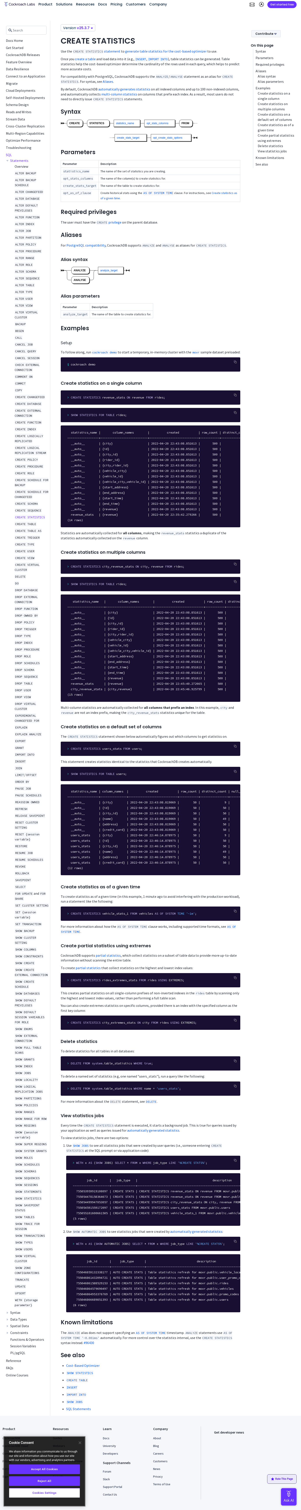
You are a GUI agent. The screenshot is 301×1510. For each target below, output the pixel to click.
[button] (252, 4)
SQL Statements (78, 1409)
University (109, 1446)
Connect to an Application (25, 76)
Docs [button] (102, 4)
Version (78, 27)
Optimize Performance (23, 140)
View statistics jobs (272, 151)
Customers (160, 1461)
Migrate (12, 83)
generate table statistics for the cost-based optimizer (166, 51)
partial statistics (108, 955)
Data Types (18, 1319)
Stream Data (15, 119)
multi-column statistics (119, 94)
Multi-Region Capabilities (25, 133)
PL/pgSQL (17, 1353)
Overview (21, 166)
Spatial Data (19, 1326)
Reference (13, 1360)
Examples (263, 88)
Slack (106, 1479)
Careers (158, 1453)
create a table (85, 59)
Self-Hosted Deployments (25, 97)
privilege (114, 222)
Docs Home (14, 40)
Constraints (19, 1332)
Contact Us (110, 1494)
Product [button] (45, 4)
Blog (156, 1446)
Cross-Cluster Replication (25, 126)
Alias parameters (271, 81)
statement (112, 51)
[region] (44, 1471)
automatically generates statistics (124, 89)
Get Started (14, 48)
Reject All (44, 1481)
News (156, 1469)
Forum (107, 1471)
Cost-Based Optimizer (83, 1365)
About (157, 1438)
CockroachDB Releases (23, 55)
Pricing (116, 4)
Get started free (282, 4)
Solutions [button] (64, 4)
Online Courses (17, 1375)
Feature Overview (19, 62)
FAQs (9, 1368)
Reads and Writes (18, 112)
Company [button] (158, 4)
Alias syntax (267, 76)
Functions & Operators (27, 1339)
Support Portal (112, 1487)
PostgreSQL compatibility (86, 245)
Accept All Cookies (44, 1469)
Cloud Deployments (20, 90)
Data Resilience (17, 69)
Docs (106, 1438)
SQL (9, 155)
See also (262, 164)
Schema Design (17, 104)
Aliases (108, 81)
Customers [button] (136, 4)
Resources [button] (85, 4)
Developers (110, 1453)
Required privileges (270, 64)
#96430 (89, 1343)
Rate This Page (282, 1479)
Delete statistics (270, 146)
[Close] (80, 1443)
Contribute (266, 34)
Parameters (264, 58)
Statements (19, 160)
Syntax (15, 1312)
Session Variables (23, 1346)
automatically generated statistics (153, 1130)
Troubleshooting (18, 147)
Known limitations (270, 157)
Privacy (158, 1476)
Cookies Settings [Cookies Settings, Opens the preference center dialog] (44, 1492)
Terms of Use (161, 1484)
